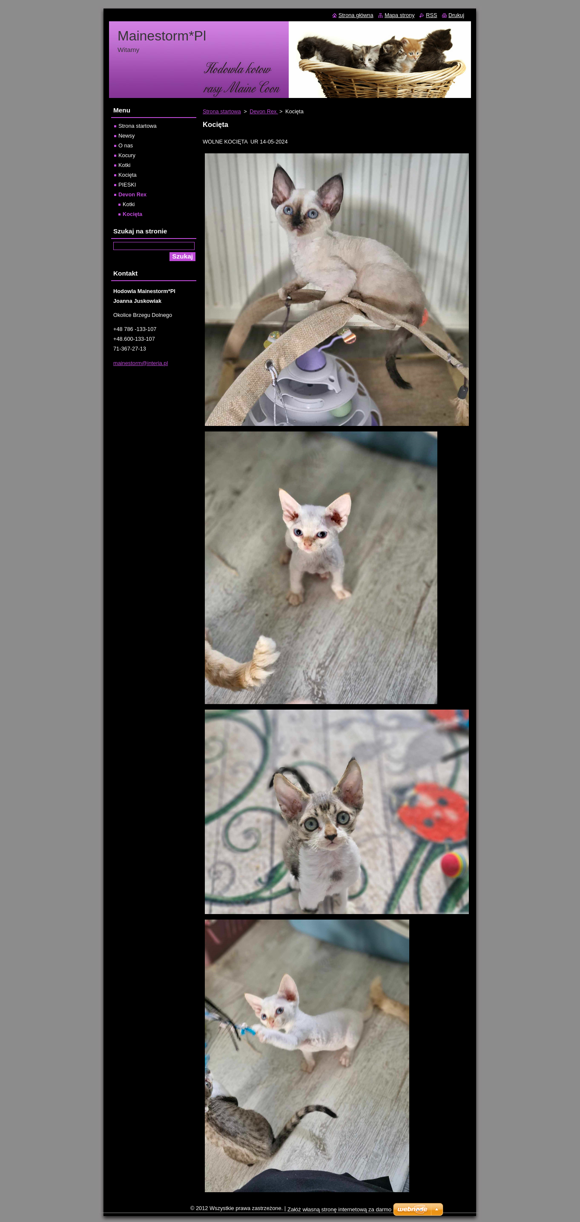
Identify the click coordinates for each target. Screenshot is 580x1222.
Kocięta (127, 175)
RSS (431, 15)
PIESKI (127, 184)
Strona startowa (222, 111)
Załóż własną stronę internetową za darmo (339, 1209)
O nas (125, 145)
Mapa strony (399, 15)
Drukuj (456, 15)
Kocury (126, 155)
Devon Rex (264, 111)
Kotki (124, 165)
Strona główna (356, 15)
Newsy (126, 135)
